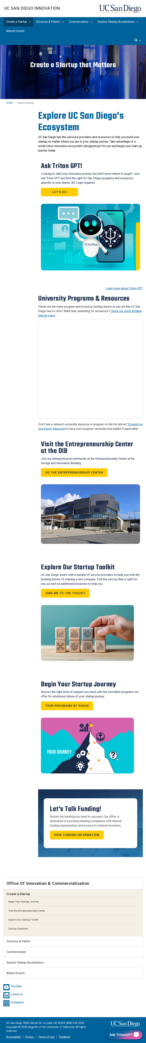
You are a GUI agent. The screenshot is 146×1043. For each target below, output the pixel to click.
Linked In (17, 994)
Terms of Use (46, 1037)
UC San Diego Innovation (32, 8)
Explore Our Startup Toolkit (23, 919)
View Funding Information (77, 835)
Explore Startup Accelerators (117, 21)
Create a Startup (18, 21)
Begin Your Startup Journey (23, 901)
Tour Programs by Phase (67, 705)
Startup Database (18, 928)
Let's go (59, 192)
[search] (137, 40)
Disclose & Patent (49, 21)
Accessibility (13, 1037)
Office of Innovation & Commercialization (48, 883)
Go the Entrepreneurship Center (74, 472)
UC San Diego (120, 10)
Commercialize (80, 21)
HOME (9, 102)
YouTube (16, 986)
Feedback (64, 1037)
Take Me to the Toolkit (65, 593)
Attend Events (15, 31)
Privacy (29, 1037)
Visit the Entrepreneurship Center (26, 910)
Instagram (17, 1002)
